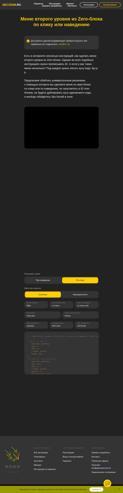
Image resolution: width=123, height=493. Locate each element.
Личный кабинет (110, 5)
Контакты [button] (72, 6)
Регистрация (89, 5)
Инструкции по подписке (45, 469)
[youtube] (10, 466)
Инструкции (54, 4)
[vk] (6, 466)
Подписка (38, 4)
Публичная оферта (100, 461)
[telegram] (14, 466)
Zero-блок (38, 461)
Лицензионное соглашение (104, 472)
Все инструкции (41, 453)
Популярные (39, 457)
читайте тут (64, 44)
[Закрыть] (119, 489)
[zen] (18, 466)
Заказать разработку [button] (52, 6)
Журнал (70, 4)
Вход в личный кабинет (73, 457)
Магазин (37, 465)
